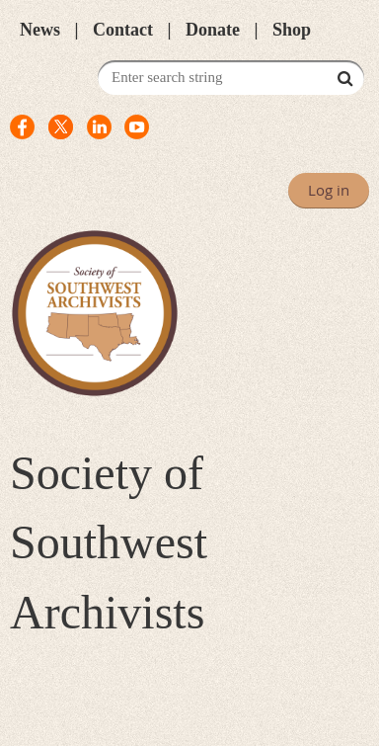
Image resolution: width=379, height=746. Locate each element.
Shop (291, 30)
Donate (213, 30)
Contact (123, 30)
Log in (328, 190)
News (40, 30)
